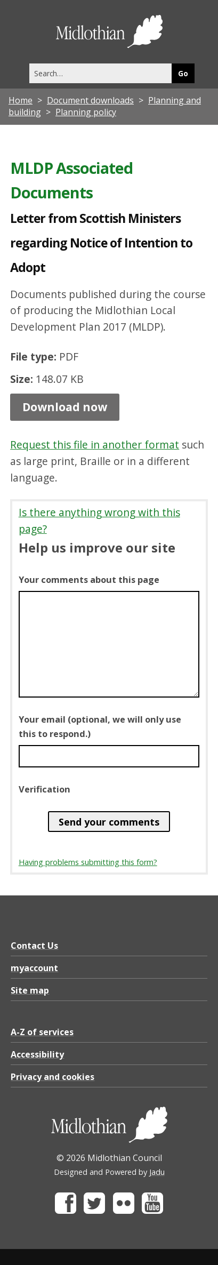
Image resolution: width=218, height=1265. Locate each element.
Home (21, 100)
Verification (44, 789)
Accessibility (37, 1054)
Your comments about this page (89, 580)
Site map (30, 990)
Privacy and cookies (52, 1077)
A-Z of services (42, 1032)
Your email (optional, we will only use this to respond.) (100, 726)
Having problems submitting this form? (88, 862)
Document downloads (90, 100)
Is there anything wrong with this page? (99, 520)
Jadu (157, 1172)
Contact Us (34, 945)
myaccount (34, 968)
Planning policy (85, 112)
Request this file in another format (94, 444)
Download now (64, 407)
